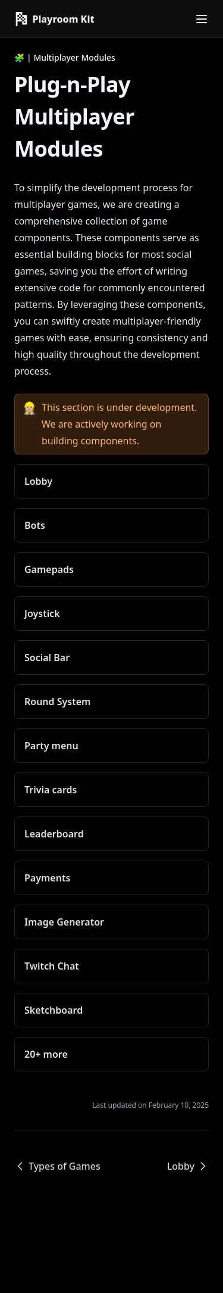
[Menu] (201, 19)
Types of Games (57, 1166)
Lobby (188, 1166)
